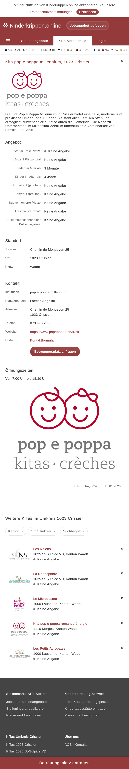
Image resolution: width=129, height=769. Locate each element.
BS (44, 49)
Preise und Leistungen (23, 715)
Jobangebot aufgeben (88, 25)
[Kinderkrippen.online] (33, 27)
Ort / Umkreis (41, 531)
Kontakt (81, 744)
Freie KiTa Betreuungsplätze (87, 702)
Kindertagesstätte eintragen (86, 708)
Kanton (13, 531)
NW (105, 49)
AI (17, 49)
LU (97, 49)
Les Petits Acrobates (49, 648)
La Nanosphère (45, 574)
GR (88, 49)
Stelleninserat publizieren (26, 708)
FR (61, 49)
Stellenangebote (34, 41)
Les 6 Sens (42, 549)
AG (8, 49)
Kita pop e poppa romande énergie (60, 623)
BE (53, 49)
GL (79, 49)
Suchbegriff (72, 531)
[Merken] (122, 61)
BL (35, 49)
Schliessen (87, 12)
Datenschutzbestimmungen (51, 12)
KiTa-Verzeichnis (72, 41)
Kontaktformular (42, 340)
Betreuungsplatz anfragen (55, 351)
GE (70, 49)
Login (101, 41)
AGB (68, 744)
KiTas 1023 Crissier (21, 744)
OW (114, 49)
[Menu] (8, 40)
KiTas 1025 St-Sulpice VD (26, 751)
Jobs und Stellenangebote (26, 702)
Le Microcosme (45, 599)
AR (26, 49)
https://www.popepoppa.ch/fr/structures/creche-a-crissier (56, 332)
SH (123, 49)
